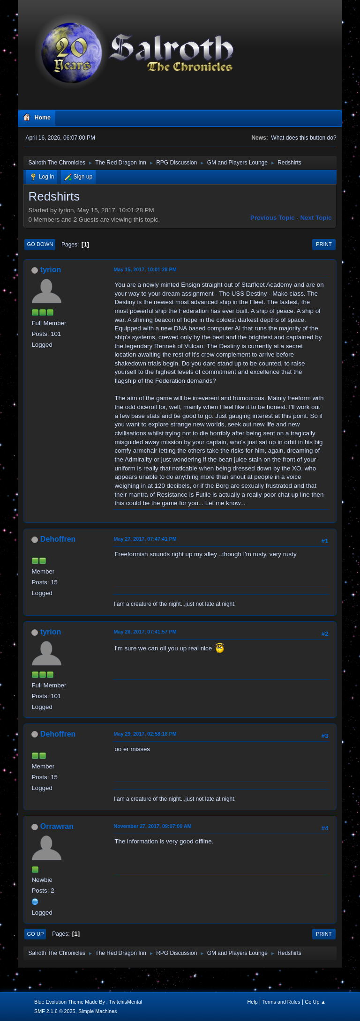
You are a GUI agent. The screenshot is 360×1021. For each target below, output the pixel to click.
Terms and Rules (281, 1002)
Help (253, 1002)
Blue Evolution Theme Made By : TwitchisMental (88, 1002)
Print (324, 244)
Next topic (315, 217)
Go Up (35, 934)
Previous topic (272, 217)
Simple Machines (97, 1011)
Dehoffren (57, 539)
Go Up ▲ (315, 1002)
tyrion (50, 270)
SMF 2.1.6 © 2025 (54, 1011)
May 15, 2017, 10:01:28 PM (144, 269)
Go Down (40, 244)
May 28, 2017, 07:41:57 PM (144, 631)
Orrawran (57, 826)
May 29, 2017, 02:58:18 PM (144, 734)
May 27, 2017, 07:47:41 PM (144, 539)
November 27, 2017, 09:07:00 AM (152, 826)
